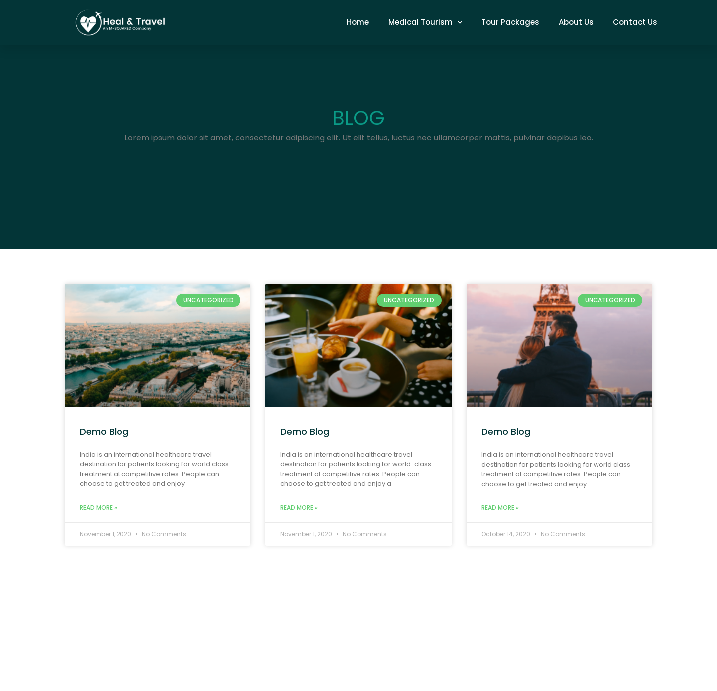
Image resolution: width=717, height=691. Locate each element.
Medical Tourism (425, 22)
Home (358, 22)
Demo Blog (104, 431)
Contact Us (635, 22)
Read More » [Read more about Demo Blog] (98, 507)
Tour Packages (510, 22)
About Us (576, 22)
